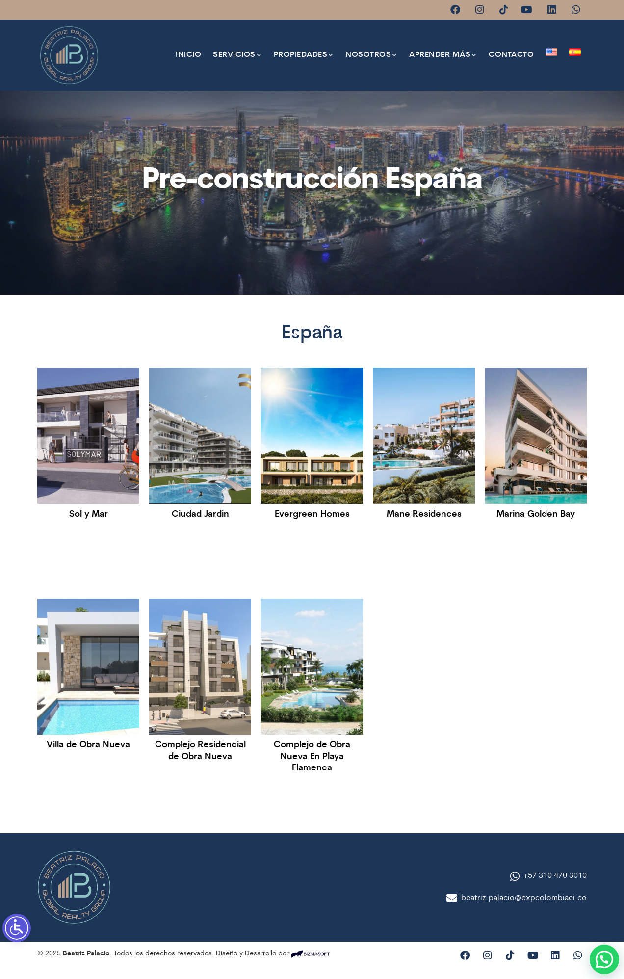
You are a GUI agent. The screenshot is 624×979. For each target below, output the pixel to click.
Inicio (188, 55)
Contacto (511, 55)
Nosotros (371, 55)
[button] (602, 960)
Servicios (237, 55)
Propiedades (304, 55)
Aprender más (443, 55)
